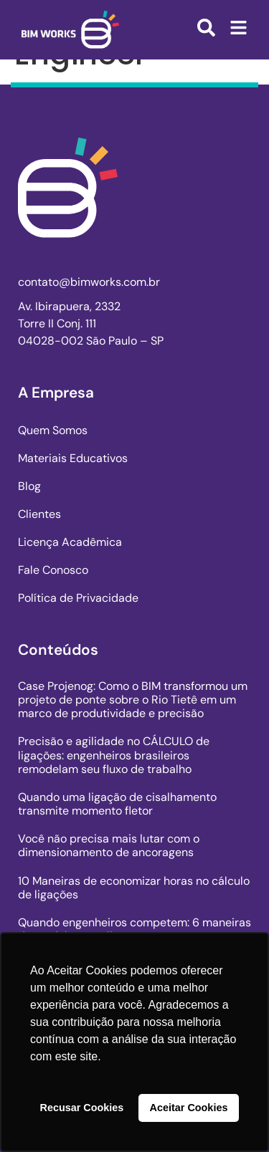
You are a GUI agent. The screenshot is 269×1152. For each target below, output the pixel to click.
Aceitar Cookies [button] (189, 1107)
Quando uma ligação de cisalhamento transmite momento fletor (117, 803)
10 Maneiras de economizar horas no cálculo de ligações (134, 887)
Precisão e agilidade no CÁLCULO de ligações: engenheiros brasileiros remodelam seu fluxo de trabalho (113, 755)
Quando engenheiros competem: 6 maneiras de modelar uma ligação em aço (134, 929)
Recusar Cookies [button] (82, 1107)
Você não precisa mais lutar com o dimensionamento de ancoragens (108, 845)
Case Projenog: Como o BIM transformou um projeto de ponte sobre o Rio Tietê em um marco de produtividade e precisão (132, 699)
